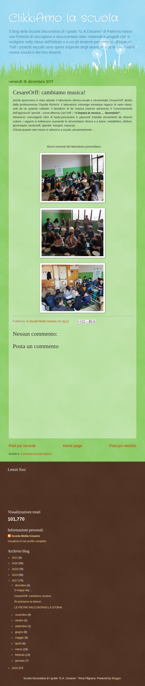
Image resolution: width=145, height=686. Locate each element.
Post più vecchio (122, 446)
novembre (21, 614)
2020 (15, 563)
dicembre (21, 585)
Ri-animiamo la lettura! (27, 601)
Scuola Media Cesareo (26, 536)
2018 (15, 575)
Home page (72, 446)
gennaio (20, 660)
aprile (18, 643)
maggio (20, 637)
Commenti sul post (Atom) (35, 453)
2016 (15, 668)
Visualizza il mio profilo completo (27, 541)
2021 (15, 557)
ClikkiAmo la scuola (64, 18)
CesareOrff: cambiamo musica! (32, 596)
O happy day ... (23, 590)
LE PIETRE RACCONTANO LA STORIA (38, 607)
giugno (19, 632)
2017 (15, 580)
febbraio (20, 654)
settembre (21, 626)
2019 (15, 569)
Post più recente (22, 446)
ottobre (19, 620)
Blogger (116, 678)
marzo (19, 649)
